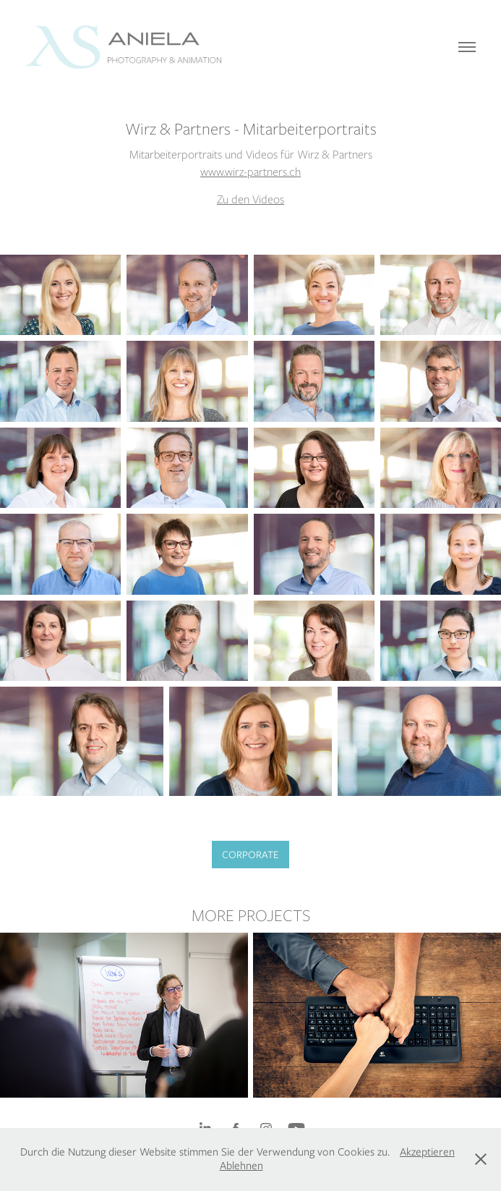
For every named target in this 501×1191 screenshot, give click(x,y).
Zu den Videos (250, 199)
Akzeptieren (427, 1152)
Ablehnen (241, 1166)
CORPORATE (250, 854)
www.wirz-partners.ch (250, 172)
